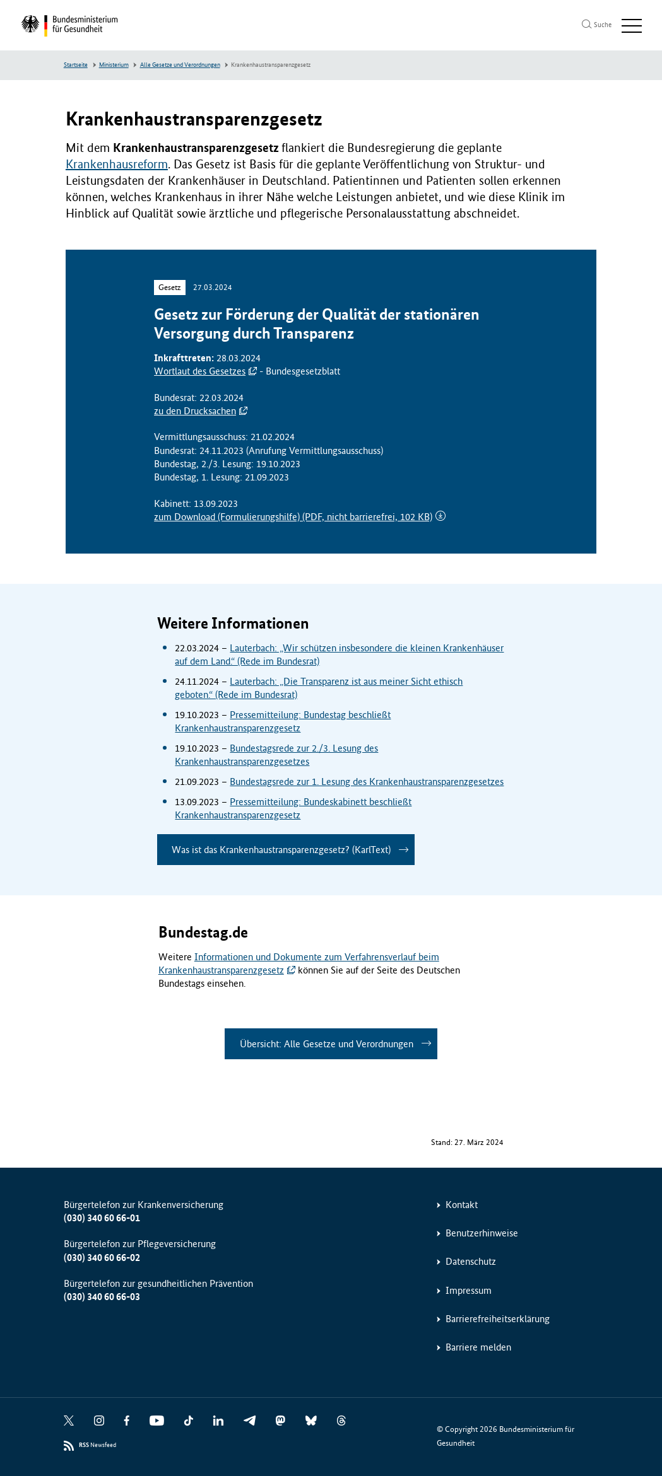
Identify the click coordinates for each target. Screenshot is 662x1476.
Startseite (76, 65)
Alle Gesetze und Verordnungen (180, 65)
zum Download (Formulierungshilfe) (293, 517)
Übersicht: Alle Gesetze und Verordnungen (326, 1044)
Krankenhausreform (117, 164)
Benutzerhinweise (482, 1233)
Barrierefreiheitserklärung (498, 1319)
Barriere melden (478, 1347)
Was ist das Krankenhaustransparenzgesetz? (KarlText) (281, 850)
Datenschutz (471, 1261)
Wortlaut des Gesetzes (199, 371)
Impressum (469, 1290)
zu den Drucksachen (195, 411)
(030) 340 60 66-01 (102, 1218)
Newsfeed (97, 1445)
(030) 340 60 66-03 (102, 1297)
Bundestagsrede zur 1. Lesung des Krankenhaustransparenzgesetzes (367, 781)
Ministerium (114, 65)
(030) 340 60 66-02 (102, 1258)
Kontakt (462, 1205)
